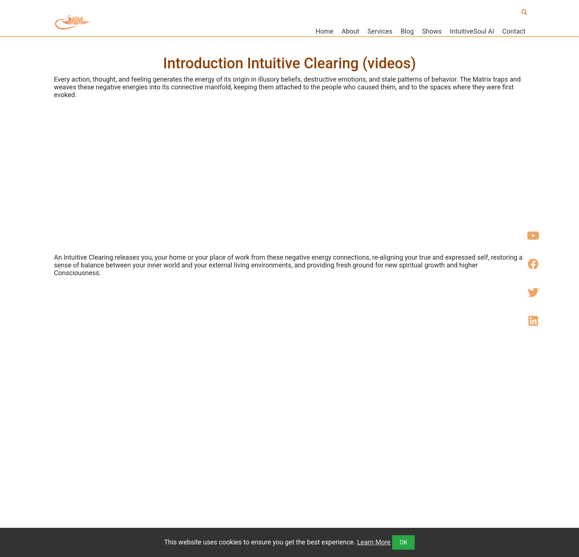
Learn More (374, 542)
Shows (432, 31)
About (350, 31)
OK (403, 542)
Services (380, 31)
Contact (513, 31)
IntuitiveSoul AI (472, 31)
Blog (407, 31)
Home (324, 31)
